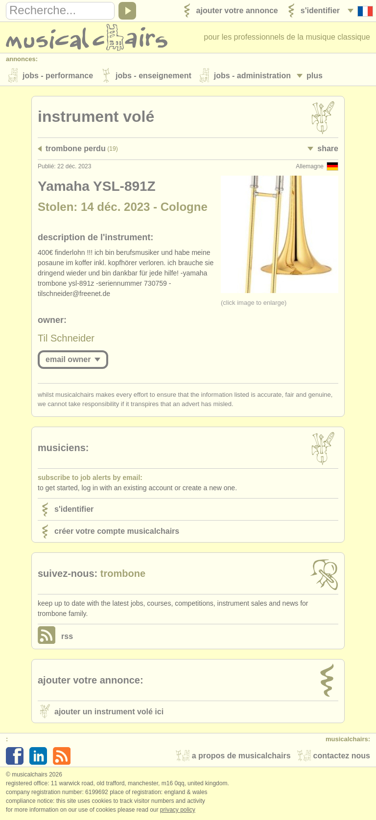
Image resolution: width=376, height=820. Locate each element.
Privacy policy (177, 809)
